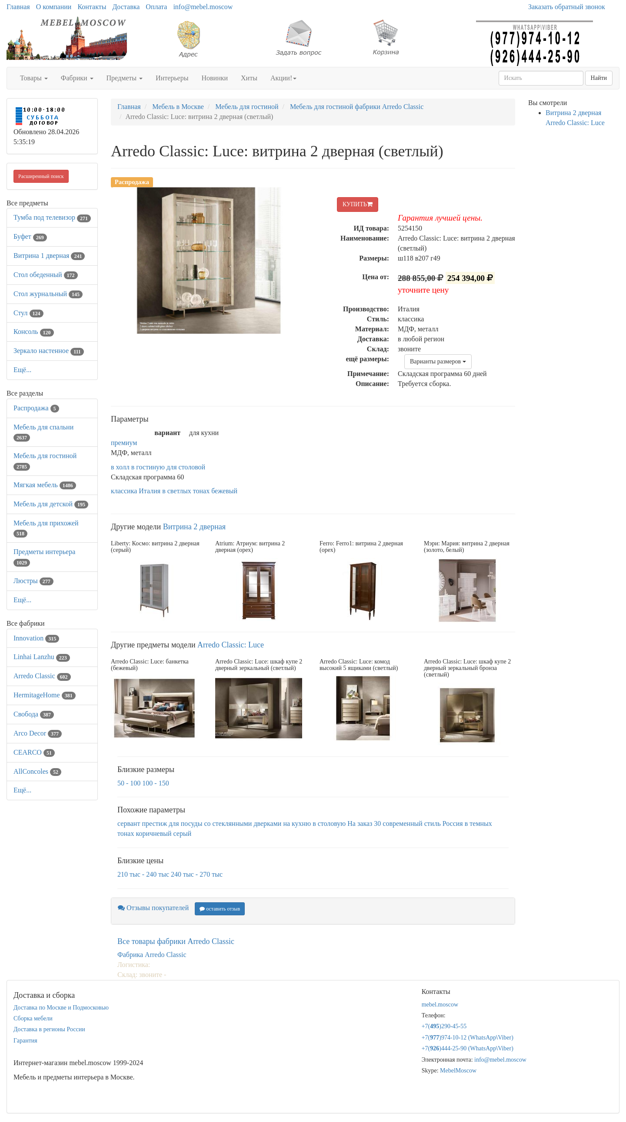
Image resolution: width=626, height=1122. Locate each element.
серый (182, 833)
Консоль (33, 331)
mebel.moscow (440, 1004)
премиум (124, 442)
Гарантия (25, 1040)
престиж (154, 823)
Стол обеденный (45, 274)
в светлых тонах (186, 491)
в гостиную (148, 467)
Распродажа (36, 408)
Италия (149, 491)
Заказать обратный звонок (566, 6)
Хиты (249, 78)
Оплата (156, 6)
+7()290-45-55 (444, 1026)
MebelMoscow (458, 1070)
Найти (599, 78)
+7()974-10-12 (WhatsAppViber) (467, 1037)
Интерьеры (172, 78)
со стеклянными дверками (242, 823)
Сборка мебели (33, 1018)
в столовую (329, 823)
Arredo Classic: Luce (230, 644)
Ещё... (22, 369)
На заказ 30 (364, 823)
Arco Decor (37, 733)
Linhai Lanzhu (41, 656)
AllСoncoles (37, 771)
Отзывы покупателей (153, 907)
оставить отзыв (220, 909)
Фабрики (77, 78)
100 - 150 (155, 783)
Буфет (30, 236)
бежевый (224, 491)
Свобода (33, 714)
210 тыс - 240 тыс (143, 874)
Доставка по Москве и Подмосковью (61, 1007)
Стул (28, 313)
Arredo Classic (42, 676)
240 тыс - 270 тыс (197, 874)
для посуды (185, 823)
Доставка (126, 6)
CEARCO (34, 752)
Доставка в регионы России (49, 1029)
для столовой (185, 467)
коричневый (153, 833)
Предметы (125, 78)
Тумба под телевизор (52, 217)
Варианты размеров (438, 361)
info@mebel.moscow (203, 6)
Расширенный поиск (41, 176)
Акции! (283, 78)
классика (124, 491)
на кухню (297, 823)
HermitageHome (44, 695)
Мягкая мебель (44, 484)
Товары (34, 78)
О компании (54, 6)
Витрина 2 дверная (194, 526)
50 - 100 (128, 783)
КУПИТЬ (358, 204)
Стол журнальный (48, 293)
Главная (18, 6)
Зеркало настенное (48, 350)
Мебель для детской (50, 504)
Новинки (214, 78)
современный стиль (411, 823)
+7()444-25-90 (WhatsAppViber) (467, 1048)
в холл (120, 467)
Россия (453, 823)
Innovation (36, 638)
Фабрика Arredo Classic (151, 954)
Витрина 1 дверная (49, 255)
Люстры (33, 580)
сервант (128, 823)
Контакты (91, 6)
